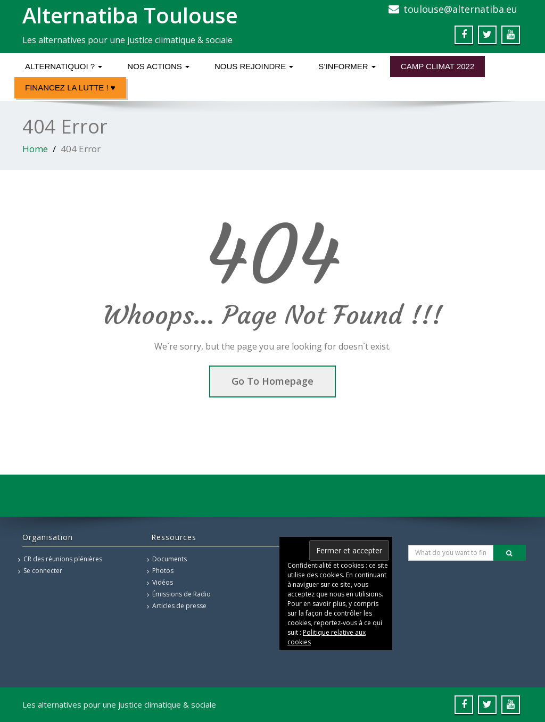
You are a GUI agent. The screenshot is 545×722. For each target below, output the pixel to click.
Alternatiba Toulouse (130, 15)
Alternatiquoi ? (63, 66)
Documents (169, 558)
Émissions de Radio (181, 594)
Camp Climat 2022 (437, 66)
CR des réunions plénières (62, 558)
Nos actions (158, 66)
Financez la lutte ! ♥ (70, 87)
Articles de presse (179, 605)
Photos (163, 570)
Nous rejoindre (253, 66)
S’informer (347, 66)
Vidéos (162, 582)
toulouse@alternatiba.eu (460, 9)
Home (35, 149)
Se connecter (42, 570)
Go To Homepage (272, 381)
